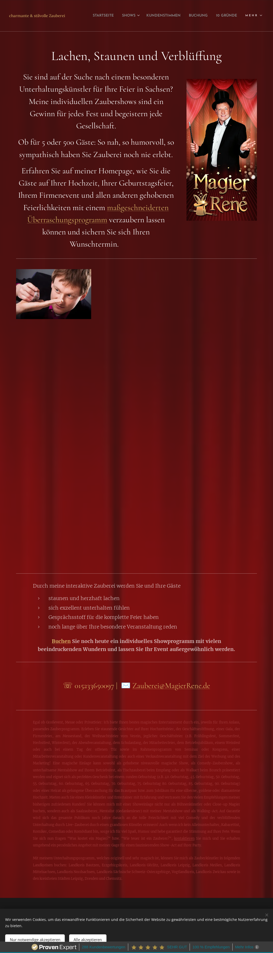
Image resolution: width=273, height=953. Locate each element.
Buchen (61, 641)
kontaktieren (184, 838)
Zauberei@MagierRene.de (171, 685)
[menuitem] (120, 15)
